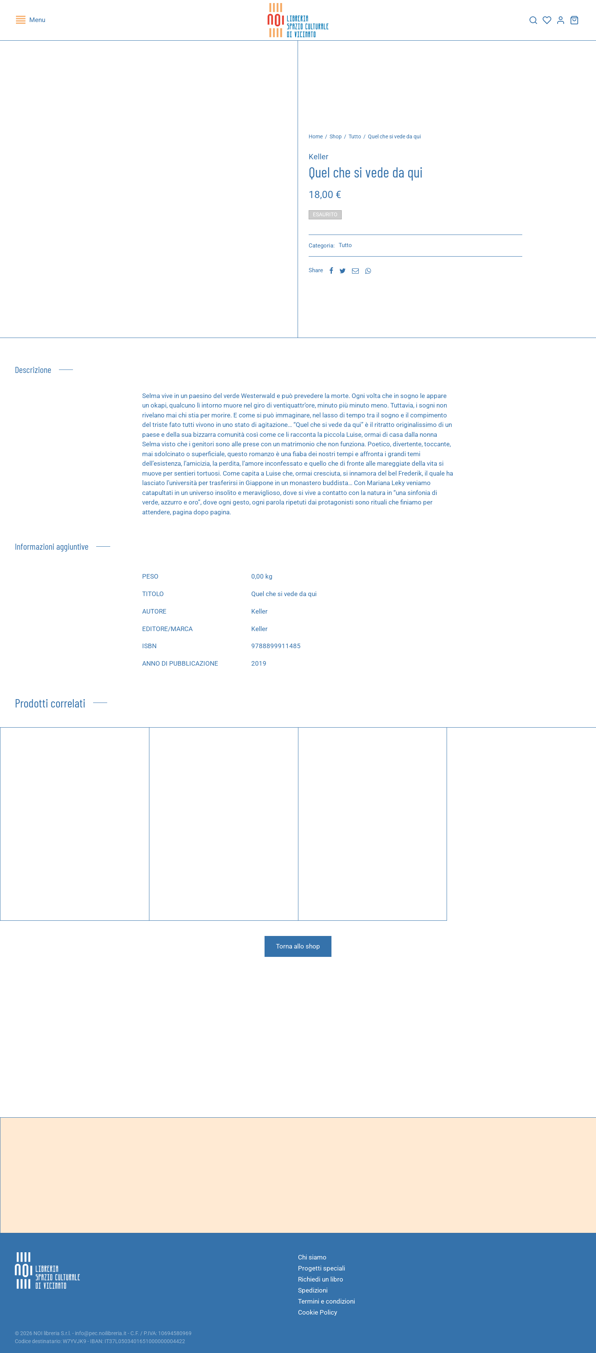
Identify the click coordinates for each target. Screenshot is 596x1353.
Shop (342, 142)
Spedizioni (313, 1290)
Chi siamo (312, 1257)
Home (322, 142)
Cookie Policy (317, 1312)
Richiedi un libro (320, 1279)
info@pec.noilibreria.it (101, 1333)
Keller (325, 162)
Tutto (361, 142)
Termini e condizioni (326, 1301)
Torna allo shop (298, 952)
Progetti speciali (321, 1268)
